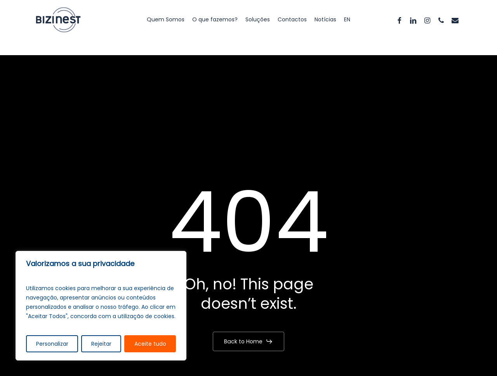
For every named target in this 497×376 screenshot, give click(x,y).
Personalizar (52, 344)
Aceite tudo (150, 344)
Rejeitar (101, 344)
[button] (248, 341)
